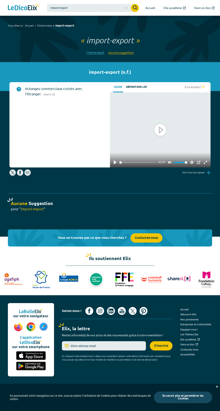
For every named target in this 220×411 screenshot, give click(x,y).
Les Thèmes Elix (189, 334)
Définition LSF (136, 87)
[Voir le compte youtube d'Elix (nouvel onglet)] (122, 311)
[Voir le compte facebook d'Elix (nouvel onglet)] (89, 311)
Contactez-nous (146, 238)
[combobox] (93, 8)
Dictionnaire (44, 25)
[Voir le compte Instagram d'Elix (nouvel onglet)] (100, 311)
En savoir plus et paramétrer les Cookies (183, 397)
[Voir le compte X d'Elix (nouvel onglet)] (133, 311)
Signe (118, 87)
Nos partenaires (189, 319)
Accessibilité (187, 354)
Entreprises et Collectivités (195, 324)
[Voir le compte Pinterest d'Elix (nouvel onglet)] (143, 311)
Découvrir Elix (188, 314)
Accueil (29, 25)
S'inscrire (161, 346)
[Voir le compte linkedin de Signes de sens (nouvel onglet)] (111, 311)
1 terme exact (95, 52)
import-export (64, 26)
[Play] (115, 162)
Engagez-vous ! (189, 329)
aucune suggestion (121, 52)
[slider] (138, 162)
